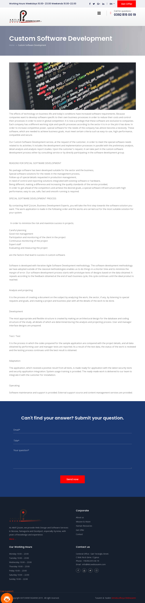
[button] (112, 3)
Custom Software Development (32, 44)
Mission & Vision (83, 521)
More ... (12, 538)
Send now (72, 478)
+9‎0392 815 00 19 (91, 560)
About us (80, 517)
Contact (79, 534)
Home (12, 44)
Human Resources (84, 525)
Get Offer (126, 3)
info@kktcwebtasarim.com (94, 564)
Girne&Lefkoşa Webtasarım (123, 597)
